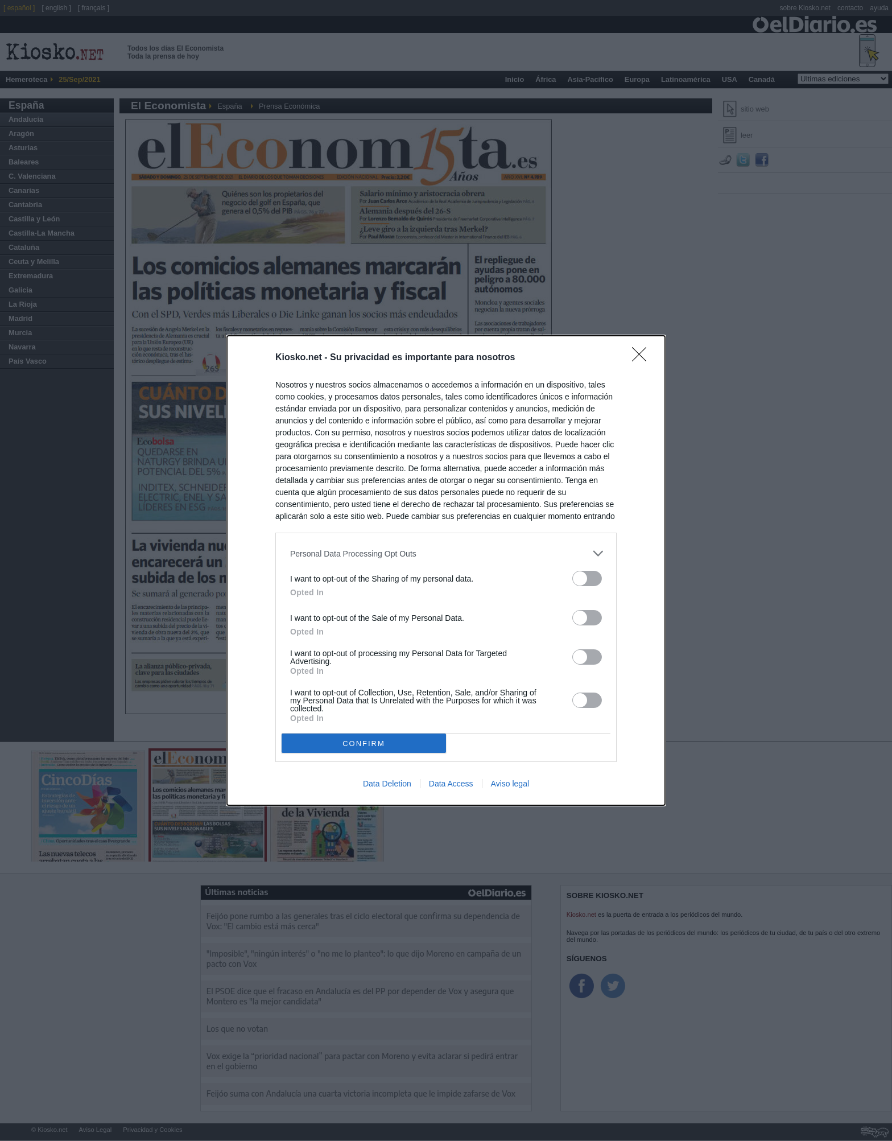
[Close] (643, 358)
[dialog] (446, 570)
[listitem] (446, 553)
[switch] (587, 578)
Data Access (451, 783)
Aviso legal (510, 783)
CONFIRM (363, 743)
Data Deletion (387, 783)
